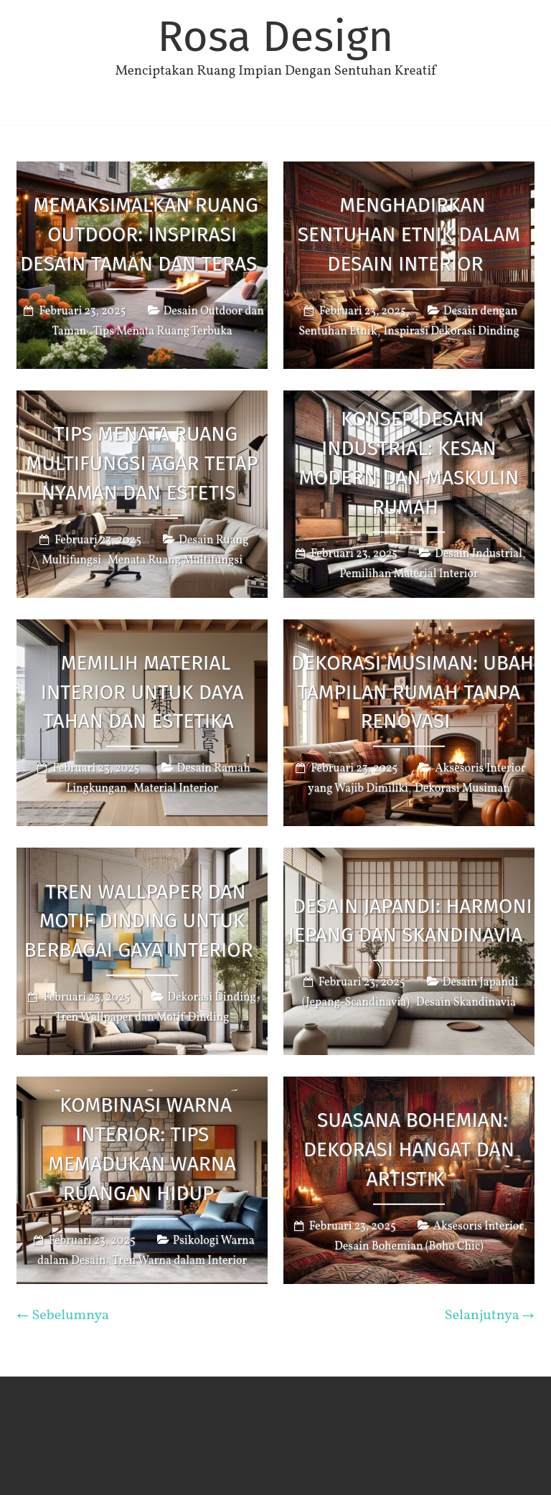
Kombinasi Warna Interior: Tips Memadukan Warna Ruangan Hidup (142, 1149)
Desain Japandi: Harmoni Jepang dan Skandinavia (410, 920)
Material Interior (175, 789)
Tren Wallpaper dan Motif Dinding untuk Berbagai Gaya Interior (138, 920)
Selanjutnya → (489, 1316)
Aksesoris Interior (478, 1226)
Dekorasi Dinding (211, 998)
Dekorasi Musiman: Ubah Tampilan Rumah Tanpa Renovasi (412, 692)
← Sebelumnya (63, 1316)
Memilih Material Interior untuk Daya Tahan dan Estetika (142, 692)
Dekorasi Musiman (462, 789)
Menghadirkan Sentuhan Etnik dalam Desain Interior (409, 234)
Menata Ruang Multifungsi (175, 560)
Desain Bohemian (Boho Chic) (409, 1247)
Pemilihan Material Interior (409, 575)
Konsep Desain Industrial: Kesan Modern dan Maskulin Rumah (408, 463)
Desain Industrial (478, 555)
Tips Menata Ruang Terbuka (162, 331)
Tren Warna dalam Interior (180, 1261)
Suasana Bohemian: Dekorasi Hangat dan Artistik (408, 1149)
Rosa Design (275, 36)
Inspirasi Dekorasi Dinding (451, 331)
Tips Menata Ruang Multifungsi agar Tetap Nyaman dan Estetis (142, 463)
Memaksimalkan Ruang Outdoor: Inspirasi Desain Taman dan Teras (139, 234)
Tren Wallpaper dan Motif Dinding (142, 1018)
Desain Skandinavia (466, 1003)
